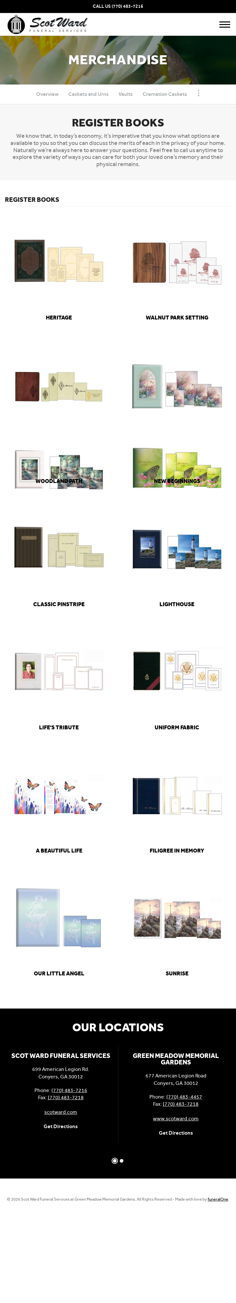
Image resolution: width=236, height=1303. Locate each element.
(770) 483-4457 (184, 1097)
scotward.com (60, 1112)
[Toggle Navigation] (198, 93)
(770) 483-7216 (127, 6)
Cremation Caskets (165, 94)
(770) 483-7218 (66, 1097)
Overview (47, 94)
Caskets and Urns (88, 94)
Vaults (125, 94)
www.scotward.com (176, 1118)
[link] (59, 318)
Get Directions (61, 1126)
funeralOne (218, 1199)
